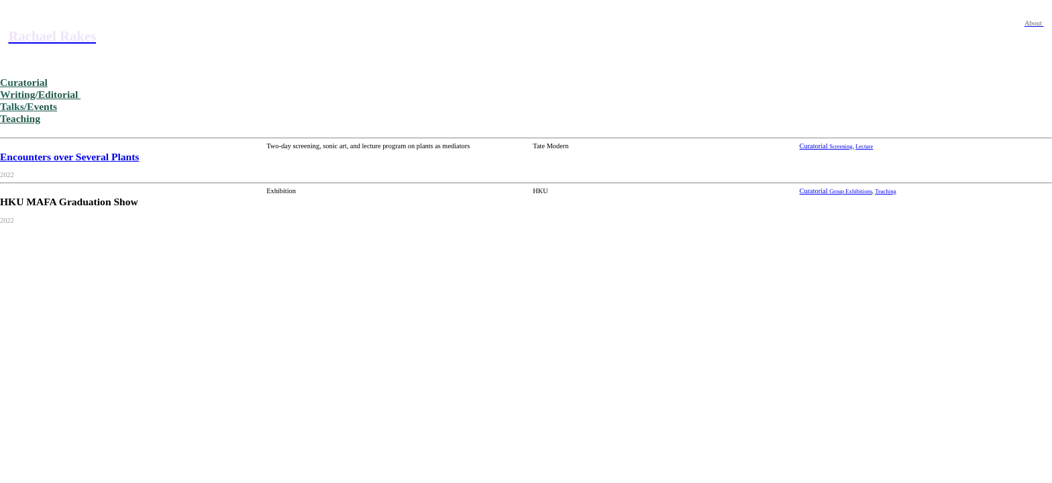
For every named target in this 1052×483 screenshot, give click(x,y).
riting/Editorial (40, 94)
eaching (20, 118)
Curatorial (815, 146)
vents (28, 106)
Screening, (841, 146)
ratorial (24, 82)
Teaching (885, 191)
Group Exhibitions (850, 191)
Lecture (864, 146)
